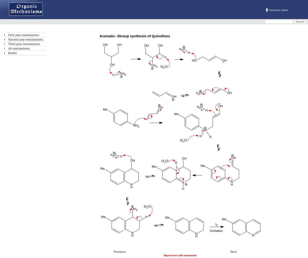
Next (233, 252)
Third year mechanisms (24, 44)
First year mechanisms (23, 35)
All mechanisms (19, 48)
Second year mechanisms (25, 39)
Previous (120, 252)
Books (12, 53)
